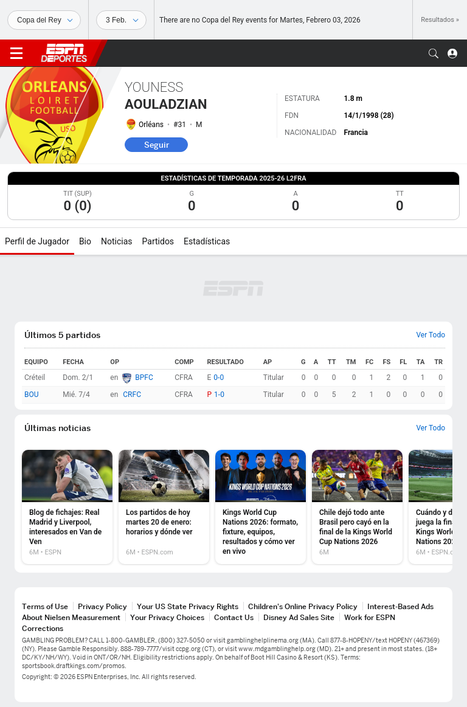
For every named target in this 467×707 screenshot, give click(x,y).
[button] (433, 53)
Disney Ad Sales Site (298, 617)
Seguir (156, 144)
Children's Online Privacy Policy (303, 606)
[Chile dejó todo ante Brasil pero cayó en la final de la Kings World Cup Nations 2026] (357, 507)
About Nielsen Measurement (71, 617)
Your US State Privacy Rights (187, 606)
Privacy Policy (102, 606)
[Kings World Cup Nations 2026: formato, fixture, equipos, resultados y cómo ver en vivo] (260, 507)
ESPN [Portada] (64, 53)
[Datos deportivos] (121, 20)
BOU (31, 394)
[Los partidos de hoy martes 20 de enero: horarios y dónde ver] (164, 507)
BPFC (144, 377)
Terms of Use (45, 606)
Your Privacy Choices (167, 617)
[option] (67, 507)
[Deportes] (44, 20)
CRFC (132, 394)
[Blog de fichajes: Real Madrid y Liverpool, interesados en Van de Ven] (67, 507)
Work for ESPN (369, 617)
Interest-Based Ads (400, 606)
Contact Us (234, 617)
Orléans (151, 124)
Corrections (42, 628)
